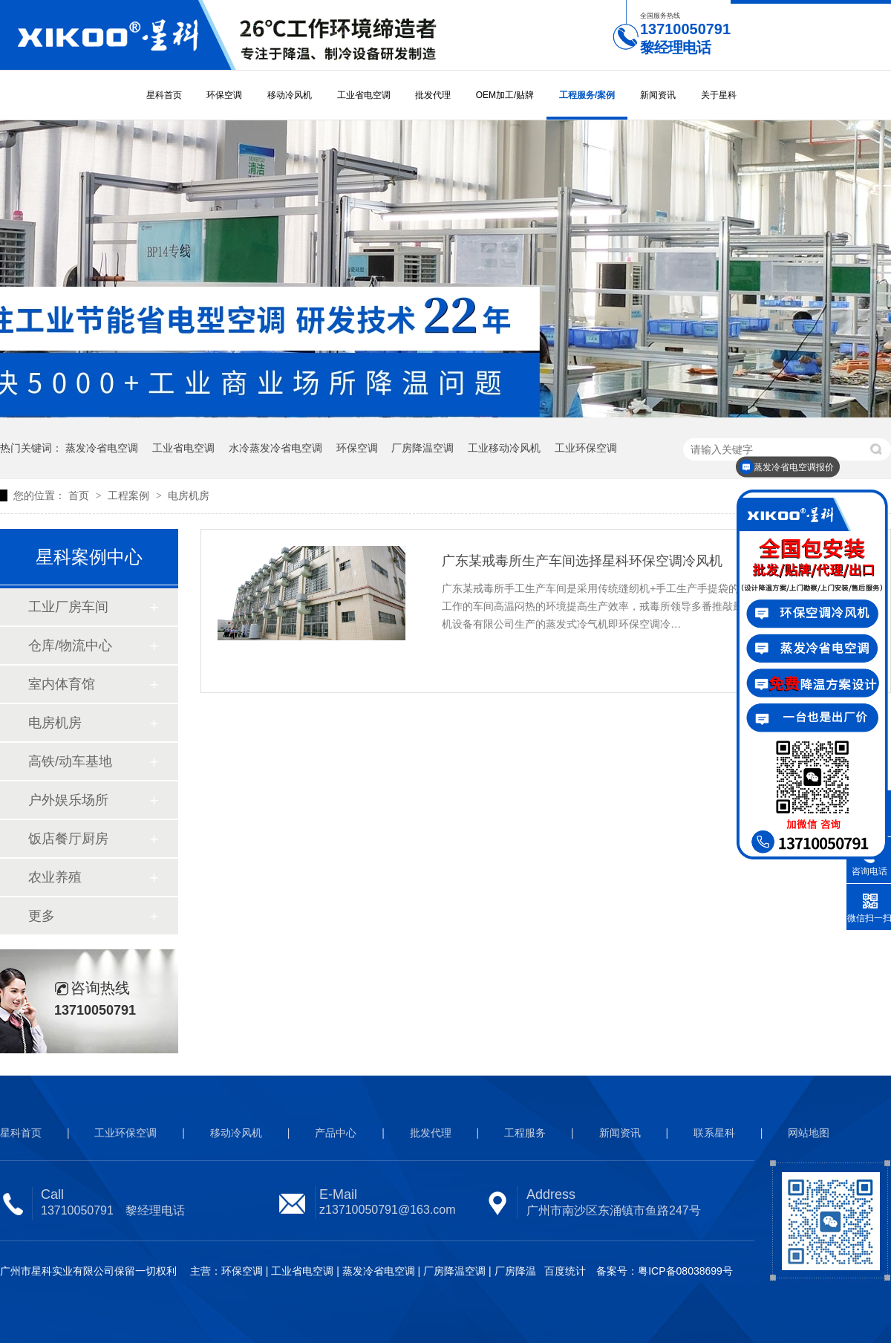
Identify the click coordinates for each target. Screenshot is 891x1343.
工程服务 (525, 1133)
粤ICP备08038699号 (685, 1271)
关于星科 (719, 95)
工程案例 (130, 495)
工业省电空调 (364, 95)
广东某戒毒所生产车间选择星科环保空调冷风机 (582, 560)
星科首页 (164, 95)
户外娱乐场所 (68, 800)
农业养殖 (55, 877)
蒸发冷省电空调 (101, 448)
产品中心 (335, 1133)
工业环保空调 (586, 448)
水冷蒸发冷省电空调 (275, 448)
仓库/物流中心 (70, 645)
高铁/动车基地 (70, 761)
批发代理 (433, 95)
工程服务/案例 (587, 95)
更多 (41, 915)
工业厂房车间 (68, 606)
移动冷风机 (289, 95)
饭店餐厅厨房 (68, 838)
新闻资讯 (658, 95)
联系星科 (714, 1133)
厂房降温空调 (422, 448)
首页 (80, 495)
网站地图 (808, 1133)
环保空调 (224, 95)
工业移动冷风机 (504, 448)
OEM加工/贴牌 (505, 95)
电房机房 (188, 495)
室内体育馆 (61, 684)
